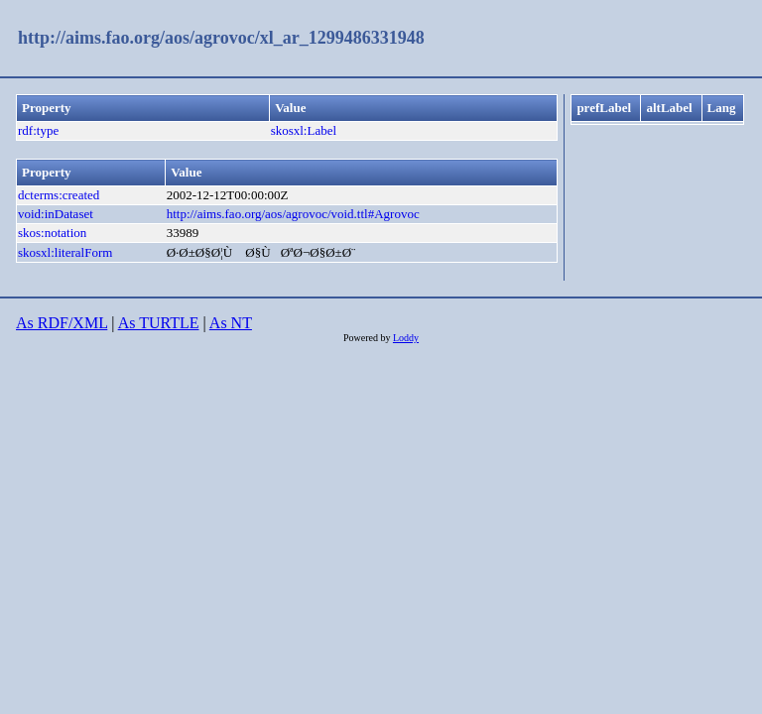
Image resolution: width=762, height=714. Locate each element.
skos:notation (52, 232)
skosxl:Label (303, 130)
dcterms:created (58, 194)
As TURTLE (158, 322)
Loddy (406, 337)
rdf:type (38, 130)
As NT (230, 322)
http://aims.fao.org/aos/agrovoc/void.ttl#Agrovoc (293, 213)
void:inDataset (55, 213)
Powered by (368, 337)
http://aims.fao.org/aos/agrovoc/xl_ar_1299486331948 (221, 38)
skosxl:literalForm (65, 252)
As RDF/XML (61, 322)
